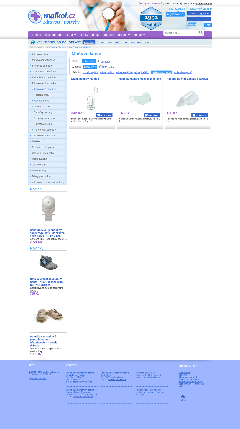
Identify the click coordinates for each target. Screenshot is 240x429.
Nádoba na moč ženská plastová (187, 78)
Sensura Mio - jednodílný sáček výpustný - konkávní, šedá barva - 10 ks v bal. (47, 232)
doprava (109, 34)
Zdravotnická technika (44, 83)
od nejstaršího (107, 72)
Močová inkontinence (43, 60)
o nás (96, 34)
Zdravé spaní (39, 164)
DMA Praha (106, 66)
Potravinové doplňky (43, 147)
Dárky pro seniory (41, 176)
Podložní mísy (41, 94)
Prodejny (160, 392)
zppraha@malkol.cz (82, 382)
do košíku (105, 115)
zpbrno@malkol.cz (117, 379)
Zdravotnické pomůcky (67, 47)
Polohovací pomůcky (45, 129)
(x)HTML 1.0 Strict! (37, 378)
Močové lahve (85, 47)
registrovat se (175, 14)
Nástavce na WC (43, 106)
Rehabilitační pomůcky (44, 77)
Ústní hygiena (39, 158)
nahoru (183, 400)
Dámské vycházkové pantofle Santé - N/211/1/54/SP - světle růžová (43, 341)
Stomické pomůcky (42, 65)
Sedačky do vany (43, 112)
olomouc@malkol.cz (83, 396)
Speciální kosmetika (43, 153)
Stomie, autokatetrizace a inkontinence (94, 42)
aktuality (70, 34)
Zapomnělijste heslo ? (192, 24)
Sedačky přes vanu (44, 118)
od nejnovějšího (90, 72)
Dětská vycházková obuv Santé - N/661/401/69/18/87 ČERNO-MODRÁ (46, 281)
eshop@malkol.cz (151, 377)
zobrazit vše (89, 61)
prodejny (124, 34)
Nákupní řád (184, 372)
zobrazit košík (204, 3)
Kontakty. (141, 394)
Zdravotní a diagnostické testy (48, 182)
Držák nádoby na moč (85, 78)
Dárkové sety (39, 170)
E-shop (52, 47)
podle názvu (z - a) (182, 72)
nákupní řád (53, 34)
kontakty (139, 34)
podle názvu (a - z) (161, 72)
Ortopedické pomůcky (44, 71)
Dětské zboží (39, 141)
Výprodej (104, 61)
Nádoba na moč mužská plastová (140, 78)
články (84, 34)
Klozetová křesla (43, 123)
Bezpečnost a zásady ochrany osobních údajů (190, 380)
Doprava (182, 375)
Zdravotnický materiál (43, 135)
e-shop (36, 34)
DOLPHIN (47, 374)
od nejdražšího (141, 72)
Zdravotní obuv (40, 54)
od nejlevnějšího (124, 72)
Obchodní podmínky (188, 377)
